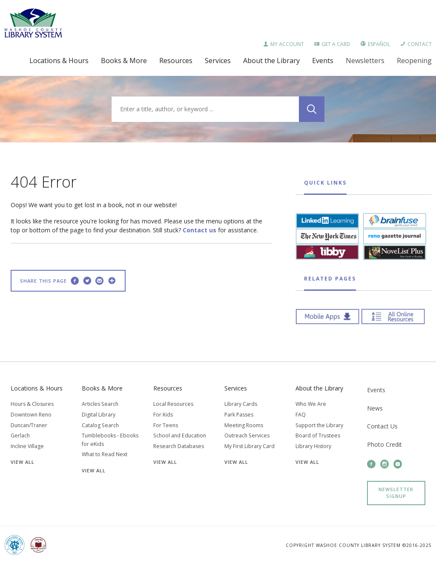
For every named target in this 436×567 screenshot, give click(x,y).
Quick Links (325, 182)
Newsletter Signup (396, 493)
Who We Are (310, 404)
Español (375, 44)
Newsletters (365, 60)
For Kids (163, 414)
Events (376, 390)
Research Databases (178, 446)
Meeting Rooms (243, 425)
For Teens (165, 425)
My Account (283, 44)
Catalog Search (100, 425)
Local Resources (173, 404)
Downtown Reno (31, 414)
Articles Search (100, 404)
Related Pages (330, 278)
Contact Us (382, 426)
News (375, 408)
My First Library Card (249, 446)
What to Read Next (104, 454)
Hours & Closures (32, 404)
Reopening (414, 60)
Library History (313, 446)
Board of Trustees (317, 435)
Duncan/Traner (29, 425)
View (22, 462)
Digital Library (98, 414)
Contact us (199, 230)
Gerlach (20, 435)
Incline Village (27, 446)
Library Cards (240, 404)
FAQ (300, 414)
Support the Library (319, 425)
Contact (416, 44)
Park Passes (238, 414)
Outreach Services (247, 435)
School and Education (179, 435)
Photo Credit (384, 444)
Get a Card (332, 44)
